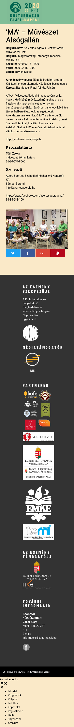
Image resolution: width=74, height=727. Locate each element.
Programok (15, 695)
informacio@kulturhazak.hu (39, 637)
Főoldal (12, 691)
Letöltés (13, 703)
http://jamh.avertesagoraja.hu (24, 139)
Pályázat (13, 699)
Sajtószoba (15, 719)
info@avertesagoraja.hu (20, 187)
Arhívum (13, 723)
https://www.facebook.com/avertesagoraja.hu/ (35, 195)
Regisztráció (15, 711)
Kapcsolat (14, 707)
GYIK (11, 715)
